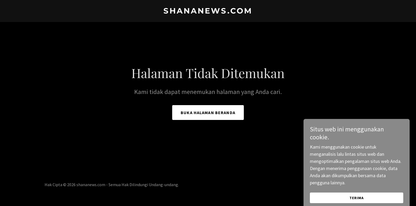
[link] (208, 12)
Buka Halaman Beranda (208, 112)
